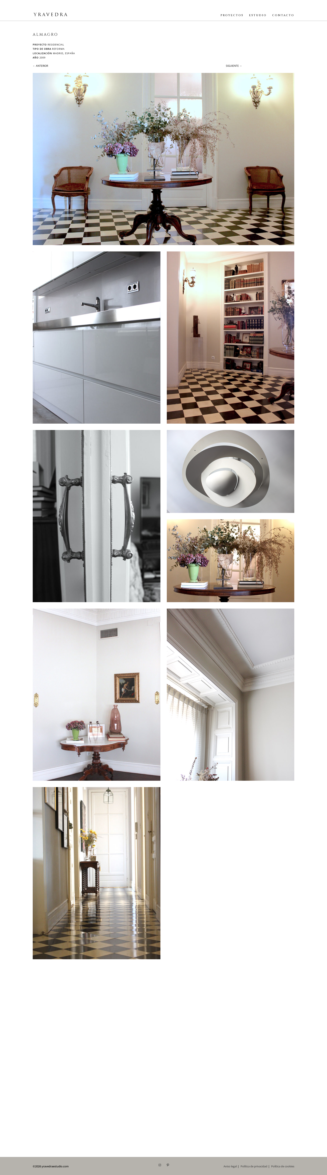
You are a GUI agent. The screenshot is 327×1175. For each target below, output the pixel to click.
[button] (163, 159)
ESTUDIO (258, 15)
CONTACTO (283, 15)
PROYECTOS (232, 15)
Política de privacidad (254, 1166)
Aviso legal (230, 1166)
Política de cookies (282, 1166)
